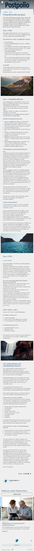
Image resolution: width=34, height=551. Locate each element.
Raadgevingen (22, 312)
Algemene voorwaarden (6, 549)
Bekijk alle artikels (17, 494)
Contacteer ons (17, 545)
